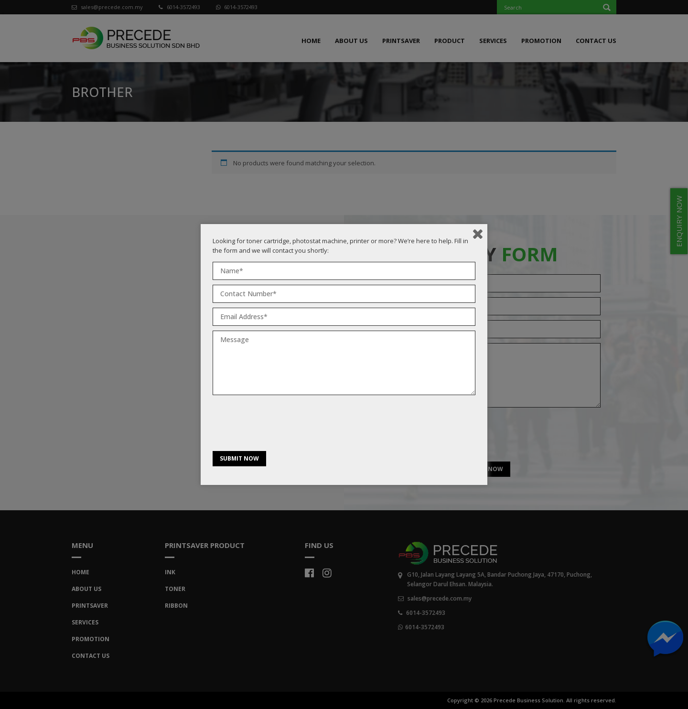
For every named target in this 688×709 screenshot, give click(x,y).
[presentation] (285, 425)
